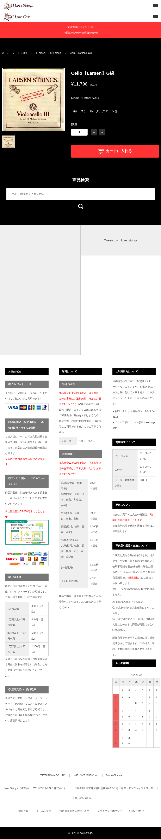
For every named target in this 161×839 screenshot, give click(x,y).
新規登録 (23, 810)
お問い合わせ (136, 810)
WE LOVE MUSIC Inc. (86, 775)
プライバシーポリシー (109, 810)
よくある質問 (43, 810)
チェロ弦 (22, 53)
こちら (26, 720)
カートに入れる (115, 151)
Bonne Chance (113, 775)
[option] (33, 99)
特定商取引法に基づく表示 (74, 810)
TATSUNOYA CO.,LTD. (53, 775)
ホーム (6, 53)
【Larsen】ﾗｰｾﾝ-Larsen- (48, 53)
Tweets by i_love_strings (121, 240)
